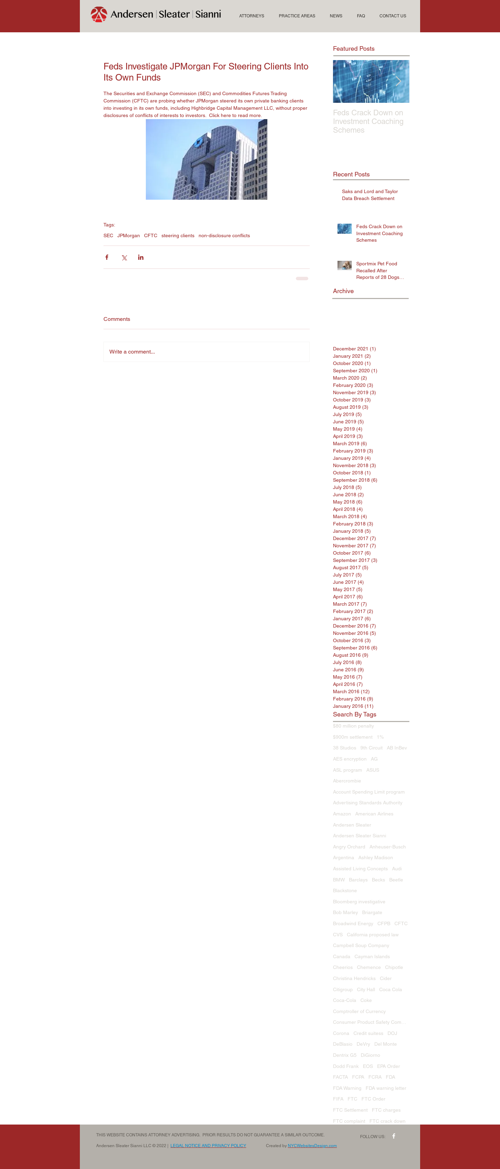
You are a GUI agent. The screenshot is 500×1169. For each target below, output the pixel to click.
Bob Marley (345, 912)
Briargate (372, 912)
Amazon (342, 813)
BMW (339, 879)
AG (374, 759)
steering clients (177, 235)
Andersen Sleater (352, 825)
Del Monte (385, 1044)
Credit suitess (368, 1033)
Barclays (358, 879)
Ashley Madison (375, 857)
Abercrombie (347, 781)
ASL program (347, 770)
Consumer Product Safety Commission (371, 1022)
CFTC (150, 235)
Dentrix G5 (345, 1055)
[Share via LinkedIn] (141, 257)
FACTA (340, 1077)
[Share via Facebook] (106, 257)
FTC (352, 1099)
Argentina (343, 857)
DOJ (392, 1033)
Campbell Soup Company (361, 945)
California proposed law (373, 934)
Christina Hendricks (354, 978)
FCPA (358, 1077)
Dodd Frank (346, 1066)
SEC (108, 235)
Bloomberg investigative (359, 901)
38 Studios (344, 748)
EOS (368, 1066)
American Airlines (374, 813)
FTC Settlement (350, 1110)
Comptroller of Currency (359, 1011)
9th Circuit (371, 748)
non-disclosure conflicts (224, 235)
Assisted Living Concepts (360, 868)
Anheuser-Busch (387, 846)
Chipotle (394, 967)
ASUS (372, 770)
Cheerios (343, 967)
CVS (338, 934)
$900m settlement (353, 737)
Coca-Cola (344, 1000)
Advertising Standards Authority (367, 802)
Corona (341, 1033)
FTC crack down (387, 1121)
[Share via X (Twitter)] (123, 257)
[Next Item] (398, 81)
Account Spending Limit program (369, 792)
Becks (378, 879)
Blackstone (345, 890)
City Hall (366, 989)
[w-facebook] (393, 1136)
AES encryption (350, 759)
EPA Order (388, 1066)
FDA (390, 1077)
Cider (386, 978)
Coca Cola (390, 989)
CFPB (383, 923)
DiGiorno (370, 1055)
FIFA (338, 1099)
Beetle (396, 879)
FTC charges (386, 1110)
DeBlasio (342, 1044)
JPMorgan (128, 235)
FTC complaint (349, 1121)
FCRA (375, 1077)
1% (380, 737)
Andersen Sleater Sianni (359, 835)
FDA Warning (347, 1088)
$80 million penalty (353, 726)
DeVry (363, 1044)
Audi (397, 868)
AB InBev (397, 748)
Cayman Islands (372, 956)
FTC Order (373, 1099)
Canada (341, 956)
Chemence (369, 967)
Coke (366, 1000)
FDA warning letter (386, 1088)
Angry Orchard (349, 846)
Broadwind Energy (353, 923)
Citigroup (343, 989)
